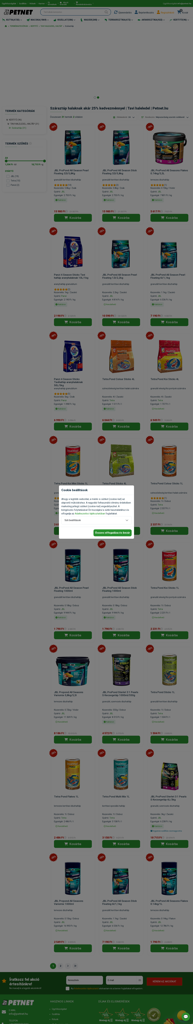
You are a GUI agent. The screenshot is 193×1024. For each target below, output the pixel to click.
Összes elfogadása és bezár (112, 532)
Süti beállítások (73, 520)
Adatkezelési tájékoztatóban (90, 513)
